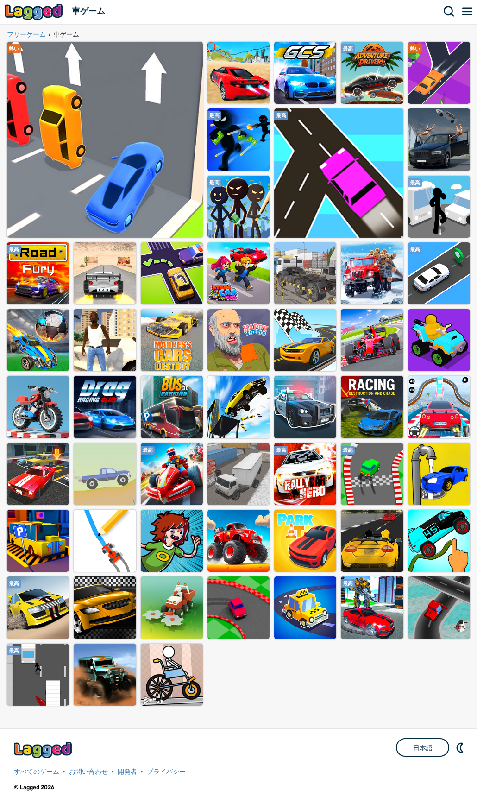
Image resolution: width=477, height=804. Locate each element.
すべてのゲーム (36, 772)
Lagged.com (44, 750)
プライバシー (166, 772)
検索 (449, 11)
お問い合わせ (88, 772)
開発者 (127, 772)
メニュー (467, 11)
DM (461, 747)
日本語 (423, 748)
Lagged (35, 12)
